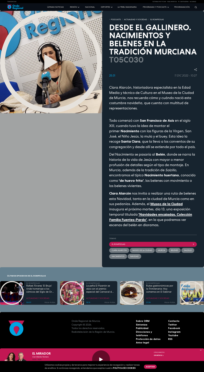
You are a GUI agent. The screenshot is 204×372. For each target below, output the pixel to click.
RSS (170, 339)
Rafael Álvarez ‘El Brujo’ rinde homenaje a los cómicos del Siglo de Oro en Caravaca (39, 288)
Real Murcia (172, 1)
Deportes (105, 7)
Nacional (90, 7)
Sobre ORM (142, 320)
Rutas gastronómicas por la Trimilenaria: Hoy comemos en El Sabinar (159, 288)
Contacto (173, 320)
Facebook (174, 328)
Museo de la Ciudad (166, 204)
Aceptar (150, 366)
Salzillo (188, 250)
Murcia (161, 250)
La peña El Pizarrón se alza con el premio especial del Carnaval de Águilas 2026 (99, 288)
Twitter (172, 324)
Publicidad (142, 328)
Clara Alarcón (119, 250)
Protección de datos (148, 339)
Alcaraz (193, 1)
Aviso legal (142, 342)
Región (73, 7)
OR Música (159, 355)
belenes (174, 250)
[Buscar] (195, 7)
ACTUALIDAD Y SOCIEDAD (135, 19)
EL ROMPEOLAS (157, 19)
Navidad (134, 256)
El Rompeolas (153, 244)
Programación (182, 7)
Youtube (173, 335)
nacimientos (118, 256)
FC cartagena (183, 1)
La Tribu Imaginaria (127, 7)
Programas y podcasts (155, 7)
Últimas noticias (55, 7)
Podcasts (116, 19)
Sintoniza (141, 324)
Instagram (174, 331)
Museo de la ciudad (142, 250)
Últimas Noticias (159, 1)
